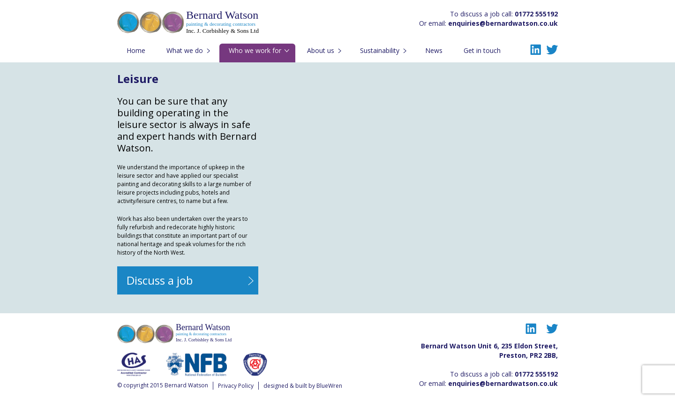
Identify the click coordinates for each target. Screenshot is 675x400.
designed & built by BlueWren (302, 386)
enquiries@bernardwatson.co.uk (503, 23)
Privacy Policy (236, 386)
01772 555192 (536, 13)
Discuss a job (160, 280)
